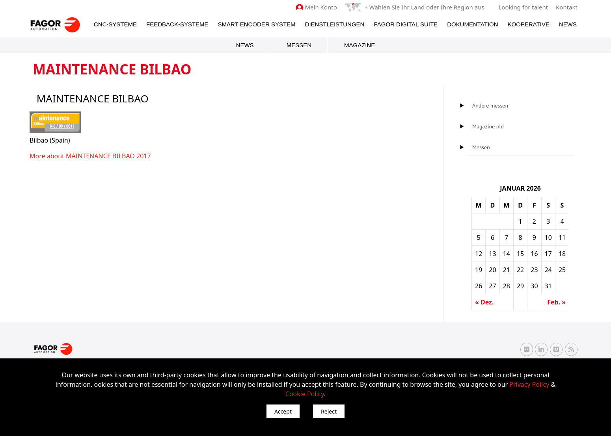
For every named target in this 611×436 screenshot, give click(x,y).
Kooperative (529, 24)
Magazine (359, 45)
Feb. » (556, 302)
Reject (329, 411)
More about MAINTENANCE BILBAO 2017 (90, 156)
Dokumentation (472, 24)
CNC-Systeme (115, 24)
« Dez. (484, 302)
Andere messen (490, 105)
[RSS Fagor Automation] (571, 349)
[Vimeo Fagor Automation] (556, 349)
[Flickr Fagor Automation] (526, 349)
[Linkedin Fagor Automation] (541, 349)
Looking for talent (523, 7)
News (568, 24)
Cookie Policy (304, 394)
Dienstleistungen (335, 24)
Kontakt (566, 7)
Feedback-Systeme (177, 24)
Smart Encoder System (257, 24)
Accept (283, 411)
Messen (299, 45)
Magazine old (488, 126)
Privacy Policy (529, 384)
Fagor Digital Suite (406, 24)
